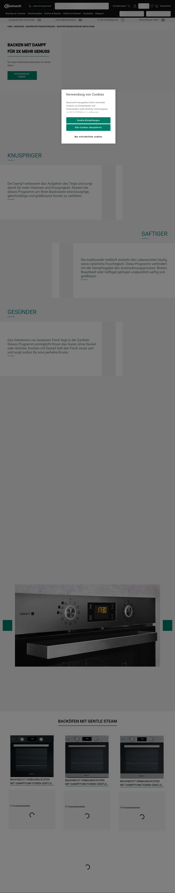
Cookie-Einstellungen (88, 120)
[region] (88, 116)
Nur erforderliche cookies (88, 136)
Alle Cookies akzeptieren (88, 127)
